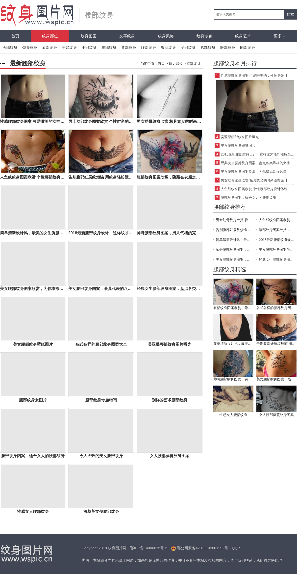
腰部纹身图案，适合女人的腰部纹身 (248, 198)
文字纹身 (127, 36)
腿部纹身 (188, 47)
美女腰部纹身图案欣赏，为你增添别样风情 (254, 172)
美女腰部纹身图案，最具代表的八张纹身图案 (234, 259)
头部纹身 (9, 47)
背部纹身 (128, 47)
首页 (15, 36)
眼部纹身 (227, 47)
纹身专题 (204, 36)
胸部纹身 (108, 47)
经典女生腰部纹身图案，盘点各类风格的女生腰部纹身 (259, 163)
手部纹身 (89, 47)
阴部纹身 (247, 47)
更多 (279, 36)
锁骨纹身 (29, 47)
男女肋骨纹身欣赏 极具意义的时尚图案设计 (254, 180)
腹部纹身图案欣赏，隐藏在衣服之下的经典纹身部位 (278, 230)
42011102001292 (210, 548)
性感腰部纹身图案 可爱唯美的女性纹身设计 (254, 76)
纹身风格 (166, 36)
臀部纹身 (168, 47)
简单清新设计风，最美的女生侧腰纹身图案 (234, 240)
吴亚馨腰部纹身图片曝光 (240, 137)
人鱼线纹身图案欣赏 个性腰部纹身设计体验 (254, 189)
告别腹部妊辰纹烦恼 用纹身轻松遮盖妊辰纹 (234, 230)
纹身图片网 (27, 554)
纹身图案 (89, 36)
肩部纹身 (49, 47)
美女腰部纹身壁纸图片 (238, 146)
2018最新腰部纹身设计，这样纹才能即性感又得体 (259, 154)
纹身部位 (50, 36)
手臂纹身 (69, 47)
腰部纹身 (148, 47)
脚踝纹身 (207, 47)
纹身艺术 (243, 36)
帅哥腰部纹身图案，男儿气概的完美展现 (234, 250)
